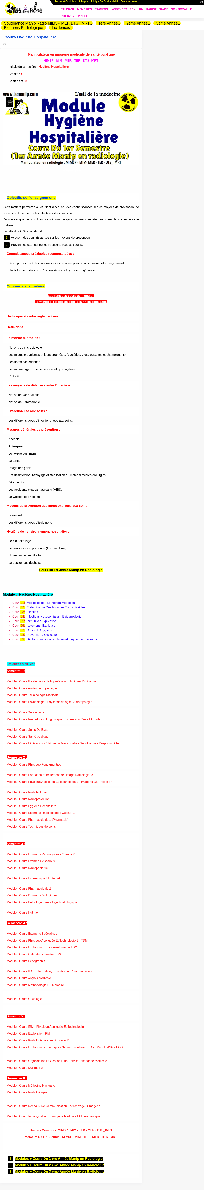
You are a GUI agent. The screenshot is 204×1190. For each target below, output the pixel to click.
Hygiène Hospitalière (53, 66)
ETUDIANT (67, 9)
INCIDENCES (119, 9)
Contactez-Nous (129, 3)
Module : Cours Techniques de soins (31, 825)
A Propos (83, 3)
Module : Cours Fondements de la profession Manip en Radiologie (51, 680)
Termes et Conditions (65, 3)
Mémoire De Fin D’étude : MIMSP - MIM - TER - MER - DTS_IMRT (70, 1136)
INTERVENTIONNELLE (75, 16)
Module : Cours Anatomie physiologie (32, 687)
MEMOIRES (84, 9)
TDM (133, 9)
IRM (141, 9)
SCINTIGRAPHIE (181, 9)
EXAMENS (101, 9)
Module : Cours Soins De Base (27, 729)
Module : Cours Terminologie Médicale (32, 694)
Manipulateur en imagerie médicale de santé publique (70, 54)
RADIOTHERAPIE (157, 9)
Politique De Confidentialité (104, 3)
